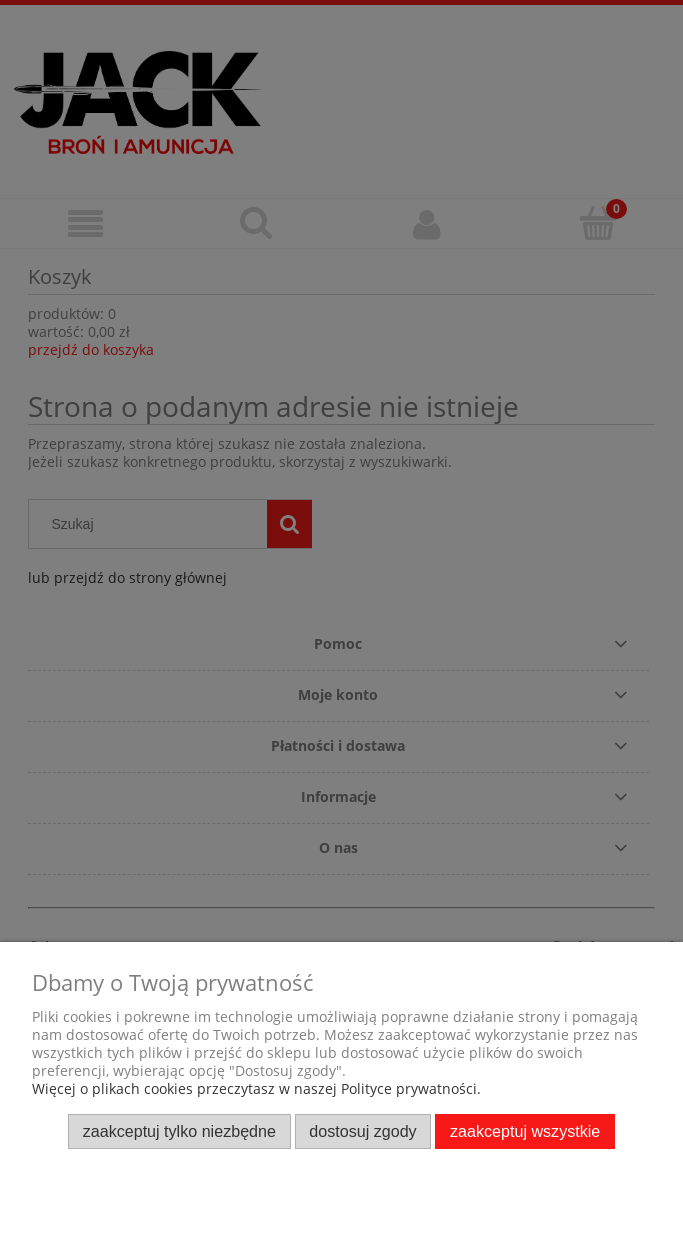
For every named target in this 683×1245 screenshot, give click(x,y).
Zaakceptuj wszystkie (525, 1131)
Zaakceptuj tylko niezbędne (179, 1131)
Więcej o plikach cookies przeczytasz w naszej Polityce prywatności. (256, 1088)
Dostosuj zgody (362, 1131)
